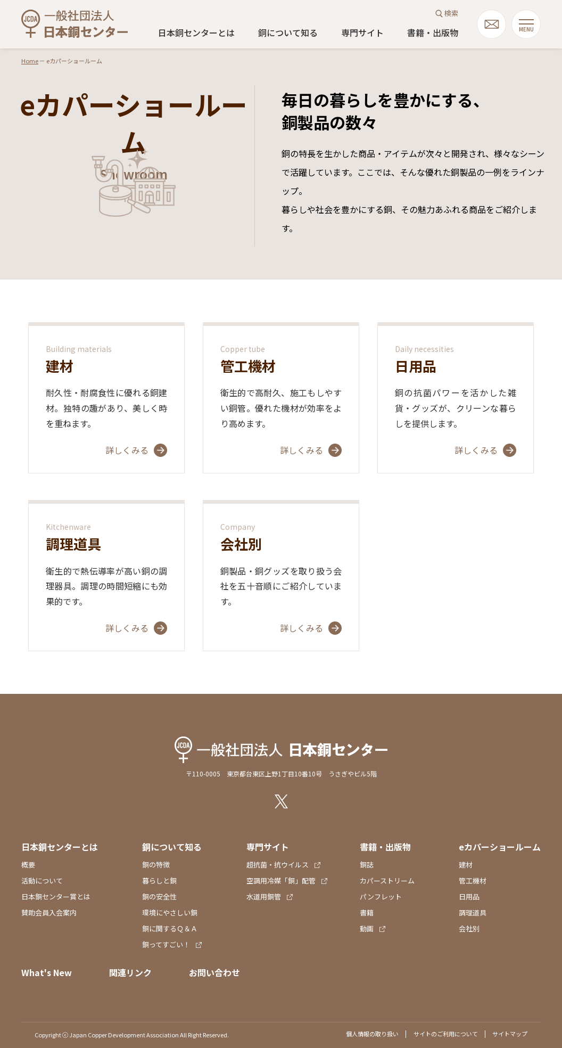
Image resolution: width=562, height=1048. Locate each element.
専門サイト (362, 32)
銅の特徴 (156, 864)
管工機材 (472, 880)
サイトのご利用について (446, 1033)
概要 (28, 864)
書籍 (367, 912)
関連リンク (130, 972)
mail (491, 24)
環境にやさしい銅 (169, 912)
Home (29, 60)
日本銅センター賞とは (55, 896)
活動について (42, 880)
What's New (46, 972)
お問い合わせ (214, 972)
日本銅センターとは (196, 32)
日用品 (469, 896)
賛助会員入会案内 (49, 912)
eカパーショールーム (500, 846)
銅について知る (288, 32)
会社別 (469, 928)
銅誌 (367, 864)
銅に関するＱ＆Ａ (169, 928)
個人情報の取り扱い (372, 1033)
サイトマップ (509, 1033)
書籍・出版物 (432, 32)
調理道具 (472, 912)
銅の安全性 (159, 896)
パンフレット (381, 896)
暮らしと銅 (159, 880)
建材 (466, 864)
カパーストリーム (387, 880)
